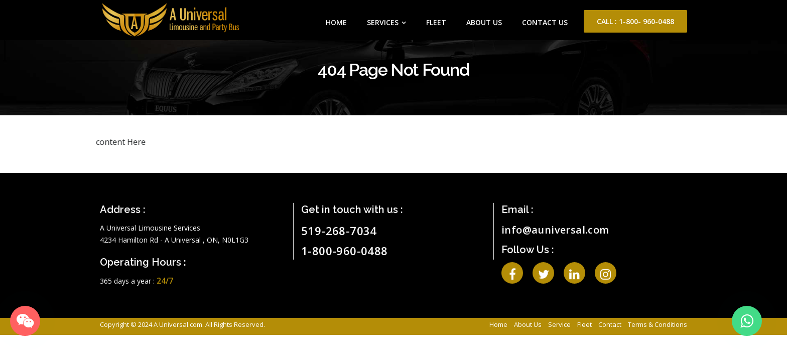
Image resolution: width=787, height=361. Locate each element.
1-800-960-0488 (344, 245)
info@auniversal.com (555, 225)
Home (336, 22)
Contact (609, 324)
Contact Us (545, 22)
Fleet (436, 22)
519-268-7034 (339, 225)
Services (383, 22)
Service (559, 324)
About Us (484, 22)
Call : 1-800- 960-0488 (635, 21)
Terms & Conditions (657, 324)
